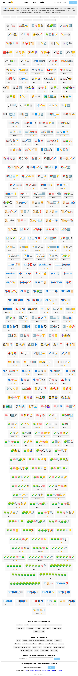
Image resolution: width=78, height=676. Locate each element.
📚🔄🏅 (42, 176)
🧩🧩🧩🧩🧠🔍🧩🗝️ (40, 556)
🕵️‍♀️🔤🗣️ (32, 344)
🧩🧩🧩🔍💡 (64, 530)
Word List (71, 17)
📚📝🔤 (65, 167)
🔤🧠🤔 (53, 335)
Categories (37, 17)
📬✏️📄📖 (51, 300)
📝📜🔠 (10, 247)
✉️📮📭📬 (37, 601)
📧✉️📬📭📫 (62, 264)
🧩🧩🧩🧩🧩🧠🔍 (36, 565)
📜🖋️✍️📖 (67, 211)
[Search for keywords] (61, 2)
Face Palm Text (47, 647)
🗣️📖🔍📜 (40, 371)
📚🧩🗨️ (7, 202)
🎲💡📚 (36, 78)
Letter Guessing (27, 20)
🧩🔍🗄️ (26, 433)
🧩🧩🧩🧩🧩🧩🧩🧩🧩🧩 (25, 583)
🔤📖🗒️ (54, 317)
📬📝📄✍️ (40, 273)
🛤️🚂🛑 (26, 388)
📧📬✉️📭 (45, 264)
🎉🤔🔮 (32, 52)
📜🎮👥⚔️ (22, 202)
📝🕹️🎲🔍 (14, 255)
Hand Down (33, 643)
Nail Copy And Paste (59, 647)
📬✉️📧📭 (51, 291)
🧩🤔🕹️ (15, 450)
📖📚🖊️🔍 (14, 123)
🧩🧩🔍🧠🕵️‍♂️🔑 (17, 503)
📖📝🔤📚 (47, 132)
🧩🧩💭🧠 (39, 486)
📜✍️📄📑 (36, 220)
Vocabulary (6, 17)
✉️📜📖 (48, 583)
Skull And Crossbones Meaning (36, 640)
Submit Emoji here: (23, 658)
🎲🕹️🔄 (17, 87)
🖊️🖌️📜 (65, 353)
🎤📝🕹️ (24, 61)
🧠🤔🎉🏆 (26, 415)
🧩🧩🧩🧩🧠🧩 (65, 556)
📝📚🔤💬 (66, 238)
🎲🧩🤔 (10, 96)
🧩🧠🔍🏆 (61, 450)
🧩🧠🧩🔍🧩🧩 (20, 477)
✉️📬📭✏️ (48, 592)
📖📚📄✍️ (53, 114)
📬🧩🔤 (37, 291)
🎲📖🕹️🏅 (50, 78)
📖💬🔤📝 (9, 114)
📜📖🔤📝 (53, 202)
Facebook (31, 670)
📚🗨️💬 (24, 193)
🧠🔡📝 (70, 406)
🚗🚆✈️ (65, 379)
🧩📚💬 (65, 424)
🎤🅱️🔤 (57, 52)
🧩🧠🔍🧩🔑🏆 (37, 459)
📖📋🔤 (23, 114)
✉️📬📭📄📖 (15, 592)
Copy (9, 29)
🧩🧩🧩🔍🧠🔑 (19, 539)
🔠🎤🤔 (57, 309)
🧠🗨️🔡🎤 (11, 415)
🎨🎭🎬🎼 (67, 61)
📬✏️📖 (65, 300)
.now (6, 2)
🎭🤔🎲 (23, 70)
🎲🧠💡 (42, 87)
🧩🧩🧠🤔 (12, 530)
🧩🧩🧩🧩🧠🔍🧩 (14, 556)
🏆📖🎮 (36, 96)
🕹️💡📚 (12, 353)
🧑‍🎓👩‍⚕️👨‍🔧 (53, 397)
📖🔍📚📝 (12, 140)
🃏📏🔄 (42, 43)
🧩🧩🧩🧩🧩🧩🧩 (60, 565)
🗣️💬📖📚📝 (10, 371)
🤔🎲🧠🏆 (14, 397)
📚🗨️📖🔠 (39, 193)
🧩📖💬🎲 (51, 424)
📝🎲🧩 (10, 238)
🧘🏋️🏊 (32, 406)
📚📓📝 (36, 158)
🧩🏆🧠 (37, 424)
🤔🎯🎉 (54, 388)
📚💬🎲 (23, 158)
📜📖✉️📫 (69, 202)
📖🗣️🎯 (39, 140)
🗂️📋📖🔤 (30, 362)
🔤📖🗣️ (67, 317)
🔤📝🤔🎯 (69, 326)
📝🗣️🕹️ (28, 255)
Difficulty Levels (54, 17)
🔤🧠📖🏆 (39, 335)
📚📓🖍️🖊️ (50, 158)
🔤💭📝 (23, 317)
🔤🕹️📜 (12, 335)
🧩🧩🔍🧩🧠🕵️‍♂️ (61, 503)
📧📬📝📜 (14, 264)
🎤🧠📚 (53, 61)
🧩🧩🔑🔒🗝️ (11, 512)
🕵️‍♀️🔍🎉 (20, 344)
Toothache (25, 643)
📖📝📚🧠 (31, 132)
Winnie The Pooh (37, 647)
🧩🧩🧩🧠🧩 (40, 548)
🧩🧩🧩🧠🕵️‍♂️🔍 (20, 548)
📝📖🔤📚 (50, 238)
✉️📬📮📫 (64, 592)
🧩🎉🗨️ (53, 415)
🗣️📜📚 (70, 371)
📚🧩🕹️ (68, 193)
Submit (56, 658)
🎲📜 (6, 87)
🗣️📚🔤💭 (56, 371)
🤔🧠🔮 (28, 397)
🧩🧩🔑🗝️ (28, 512)
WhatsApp (59, 670)
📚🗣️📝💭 (62, 185)
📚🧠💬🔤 (55, 193)
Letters (30, 17)
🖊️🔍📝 (53, 353)
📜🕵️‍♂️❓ (37, 211)
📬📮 (69, 282)
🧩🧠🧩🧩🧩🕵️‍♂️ (20, 486)
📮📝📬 (20, 309)
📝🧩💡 (65, 255)
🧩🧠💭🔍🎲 (43, 450)
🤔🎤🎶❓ (40, 388)
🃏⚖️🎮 (67, 43)
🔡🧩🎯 (10, 317)
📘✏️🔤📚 (62, 149)
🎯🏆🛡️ (51, 70)
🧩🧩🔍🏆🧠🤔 (58, 486)
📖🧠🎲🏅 (53, 140)
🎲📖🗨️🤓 (66, 78)
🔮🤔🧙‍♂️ (65, 335)
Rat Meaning (24, 650)
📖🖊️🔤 (26, 140)
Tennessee (49, 640)
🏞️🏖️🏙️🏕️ (50, 96)
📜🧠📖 (21, 220)
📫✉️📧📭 (25, 273)
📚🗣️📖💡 (47, 185)
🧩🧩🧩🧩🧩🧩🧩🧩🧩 (53, 574)
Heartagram (54, 650)
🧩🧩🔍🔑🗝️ (20, 495)
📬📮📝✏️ (11, 291)
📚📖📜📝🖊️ (67, 158)
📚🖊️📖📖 (16, 185)
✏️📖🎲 (65, 34)
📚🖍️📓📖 (31, 185)
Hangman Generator (50, 20)
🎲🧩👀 (54, 87)
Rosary (36, 650)
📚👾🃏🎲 (9, 158)
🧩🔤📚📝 (51, 34)
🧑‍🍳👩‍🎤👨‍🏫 (40, 397)
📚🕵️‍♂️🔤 (67, 176)
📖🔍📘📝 (62, 132)
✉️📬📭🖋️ (33, 592)
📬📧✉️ (67, 273)
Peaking (61, 643)
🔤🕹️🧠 (24, 335)
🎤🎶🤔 (70, 52)
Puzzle (13, 17)
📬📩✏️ (10, 282)
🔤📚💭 (54, 326)
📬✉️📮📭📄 (34, 300)
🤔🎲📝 (37, 34)
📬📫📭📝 (25, 282)
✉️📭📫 (7, 601)
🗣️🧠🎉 (12, 379)
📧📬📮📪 (30, 264)
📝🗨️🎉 (40, 255)
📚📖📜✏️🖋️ (15, 167)
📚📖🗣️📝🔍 (34, 167)
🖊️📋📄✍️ (39, 353)
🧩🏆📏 (24, 424)
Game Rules (45, 17)
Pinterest (43, 670)
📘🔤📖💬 (47, 149)
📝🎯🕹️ (37, 229)
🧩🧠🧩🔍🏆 (39, 468)
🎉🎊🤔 (20, 52)
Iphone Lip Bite (44, 650)
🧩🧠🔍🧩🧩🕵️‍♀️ (59, 459)
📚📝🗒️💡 (12, 176)
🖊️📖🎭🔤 (66, 25)
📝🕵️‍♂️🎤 (67, 247)
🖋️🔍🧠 (24, 34)
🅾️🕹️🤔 (7, 52)
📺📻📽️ (32, 309)
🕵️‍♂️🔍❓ (57, 344)
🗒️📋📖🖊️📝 (62, 362)
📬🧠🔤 (24, 291)
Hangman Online (38, 20)
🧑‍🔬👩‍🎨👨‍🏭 (65, 397)
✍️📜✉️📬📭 (67, 601)
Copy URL (51, 667)
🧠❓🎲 (40, 415)
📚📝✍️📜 (28, 176)
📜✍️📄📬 (51, 220)
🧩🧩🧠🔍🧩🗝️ (36, 521)
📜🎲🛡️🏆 (37, 202)
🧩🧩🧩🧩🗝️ (59, 548)
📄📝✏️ (53, 105)
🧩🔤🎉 (56, 441)
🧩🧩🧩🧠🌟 (39, 539)
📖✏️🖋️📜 (31, 149)
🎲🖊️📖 (10, 25)
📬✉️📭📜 (67, 291)
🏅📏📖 (23, 96)
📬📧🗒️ (54, 273)
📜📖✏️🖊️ (11, 211)
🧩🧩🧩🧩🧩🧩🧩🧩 (23, 574)
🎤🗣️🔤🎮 (39, 61)
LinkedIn (37, 670)
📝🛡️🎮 (53, 255)
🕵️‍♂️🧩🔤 (51, 25)
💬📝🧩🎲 (26, 105)
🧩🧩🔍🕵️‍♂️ (37, 495)
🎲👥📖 (23, 78)
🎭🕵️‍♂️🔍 (10, 70)
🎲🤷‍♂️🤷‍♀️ (29, 87)
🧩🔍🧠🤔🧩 (61, 433)
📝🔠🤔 (23, 247)
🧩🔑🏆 (28, 441)
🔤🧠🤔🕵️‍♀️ (37, 25)
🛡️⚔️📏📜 (12, 388)
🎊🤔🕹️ (45, 52)
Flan (31, 650)
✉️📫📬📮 (62, 583)
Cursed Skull (58, 640)
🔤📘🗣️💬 (40, 326)
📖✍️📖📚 (16, 149)
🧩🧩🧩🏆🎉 (45, 530)
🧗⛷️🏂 (20, 406)
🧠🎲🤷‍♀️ (45, 406)
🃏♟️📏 (54, 43)
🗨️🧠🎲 (53, 379)
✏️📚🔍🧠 (12, 43)
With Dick (17, 643)
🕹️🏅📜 (70, 344)
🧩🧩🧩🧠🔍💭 (59, 539)
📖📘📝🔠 (37, 114)
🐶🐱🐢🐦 (66, 96)
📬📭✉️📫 (56, 282)
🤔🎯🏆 (67, 388)
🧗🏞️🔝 (7, 406)
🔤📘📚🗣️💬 (10, 326)
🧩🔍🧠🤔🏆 (42, 433)
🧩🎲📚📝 (67, 415)
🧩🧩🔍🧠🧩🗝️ (39, 503)
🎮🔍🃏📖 (37, 70)
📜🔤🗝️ (24, 211)
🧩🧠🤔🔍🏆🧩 (19, 468)
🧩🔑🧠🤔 (42, 441)
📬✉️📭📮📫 (15, 300)
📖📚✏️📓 (64, 123)
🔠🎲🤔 (70, 309)
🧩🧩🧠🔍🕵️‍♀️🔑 (65, 512)
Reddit (48, 670)
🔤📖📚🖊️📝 (39, 317)
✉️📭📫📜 (22, 601)
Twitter (26, 670)
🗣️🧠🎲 (24, 379)
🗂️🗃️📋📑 (45, 362)
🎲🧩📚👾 (69, 87)
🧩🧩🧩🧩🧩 (14, 565)
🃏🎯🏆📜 (28, 43)
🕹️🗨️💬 (24, 353)
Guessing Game (22, 17)
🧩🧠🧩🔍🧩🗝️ (59, 468)
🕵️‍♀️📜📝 (7, 344)
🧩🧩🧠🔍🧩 (15, 521)
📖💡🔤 (65, 105)
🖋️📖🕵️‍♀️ (12, 34)
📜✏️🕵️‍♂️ (12, 229)
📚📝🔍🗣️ (51, 167)
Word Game (64, 17)
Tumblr (53, 670)
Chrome (25, 640)
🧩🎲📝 (12, 424)
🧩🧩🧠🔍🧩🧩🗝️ (59, 521)
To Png (18, 640)
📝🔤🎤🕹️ (37, 247)
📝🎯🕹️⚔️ (51, 229)
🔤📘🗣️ (26, 326)
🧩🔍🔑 (14, 433)
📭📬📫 (7, 309)
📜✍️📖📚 (67, 220)
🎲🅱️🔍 (10, 78)
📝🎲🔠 (65, 229)
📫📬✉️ (10, 273)
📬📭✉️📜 (40, 282)
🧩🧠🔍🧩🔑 (17, 459)
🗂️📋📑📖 (14, 362)
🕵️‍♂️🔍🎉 (45, 344)
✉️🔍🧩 (51, 601)
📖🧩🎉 (67, 140)
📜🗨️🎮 (9, 220)
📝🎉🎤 (24, 229)
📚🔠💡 (54, 176)
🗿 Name (41, 643)
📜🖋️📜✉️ (51, 211)
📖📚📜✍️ (69, 114)
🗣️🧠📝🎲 (39, 379)
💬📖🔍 (12, 105)
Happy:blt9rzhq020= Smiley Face (22, 647)
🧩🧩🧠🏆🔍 (45, 512)
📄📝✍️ (40, 105)
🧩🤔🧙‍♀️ (28, 450)
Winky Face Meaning (51, 643)
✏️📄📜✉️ (39, 610)
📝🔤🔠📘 (53, 247)
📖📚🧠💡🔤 (46, 123)
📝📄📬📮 (34, 238)
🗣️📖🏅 (26, 371)
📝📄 (22, 238)
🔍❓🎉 (45, 309)
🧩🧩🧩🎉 (28, 530)
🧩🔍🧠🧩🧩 (12, 441)
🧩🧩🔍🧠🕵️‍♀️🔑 (56, 495)
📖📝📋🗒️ (16, 132)
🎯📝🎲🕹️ (66, 70)
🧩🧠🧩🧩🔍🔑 (58, 477)
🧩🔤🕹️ (68, 441)
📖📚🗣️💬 (30, 123)
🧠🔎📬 (57, 406)
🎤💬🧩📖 (11, 61)
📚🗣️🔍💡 (11, 193)
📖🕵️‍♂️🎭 (23, 25)
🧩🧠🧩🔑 (39, 477)
